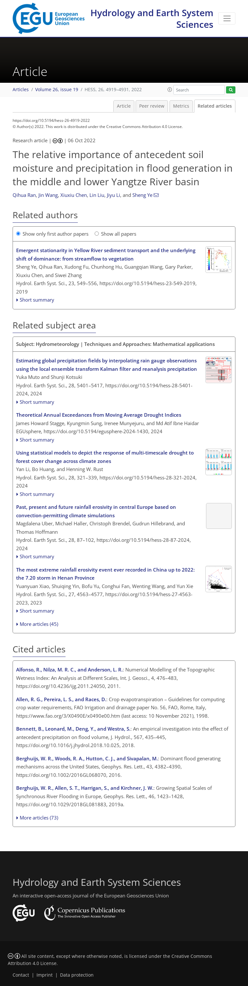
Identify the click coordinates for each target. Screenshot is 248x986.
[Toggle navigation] (226, 18)
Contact (21, 975)
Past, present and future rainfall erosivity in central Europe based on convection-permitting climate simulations (96, 511)
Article (124, 106)
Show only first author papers (52, 233)
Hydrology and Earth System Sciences (151, 18)
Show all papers (115, 233)
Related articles (215, 106)
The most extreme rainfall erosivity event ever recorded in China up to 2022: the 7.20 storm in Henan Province (105, 573)
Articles (21, 89)
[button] (170, 89)
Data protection (77, 975)
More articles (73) (39, 817)
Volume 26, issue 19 (56, 89)
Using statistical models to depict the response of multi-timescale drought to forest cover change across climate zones (105, 456)
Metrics (181, 106)
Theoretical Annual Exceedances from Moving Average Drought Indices (98, 415)
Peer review (151, 106)
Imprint (44, 975)
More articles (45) (39, 624)
